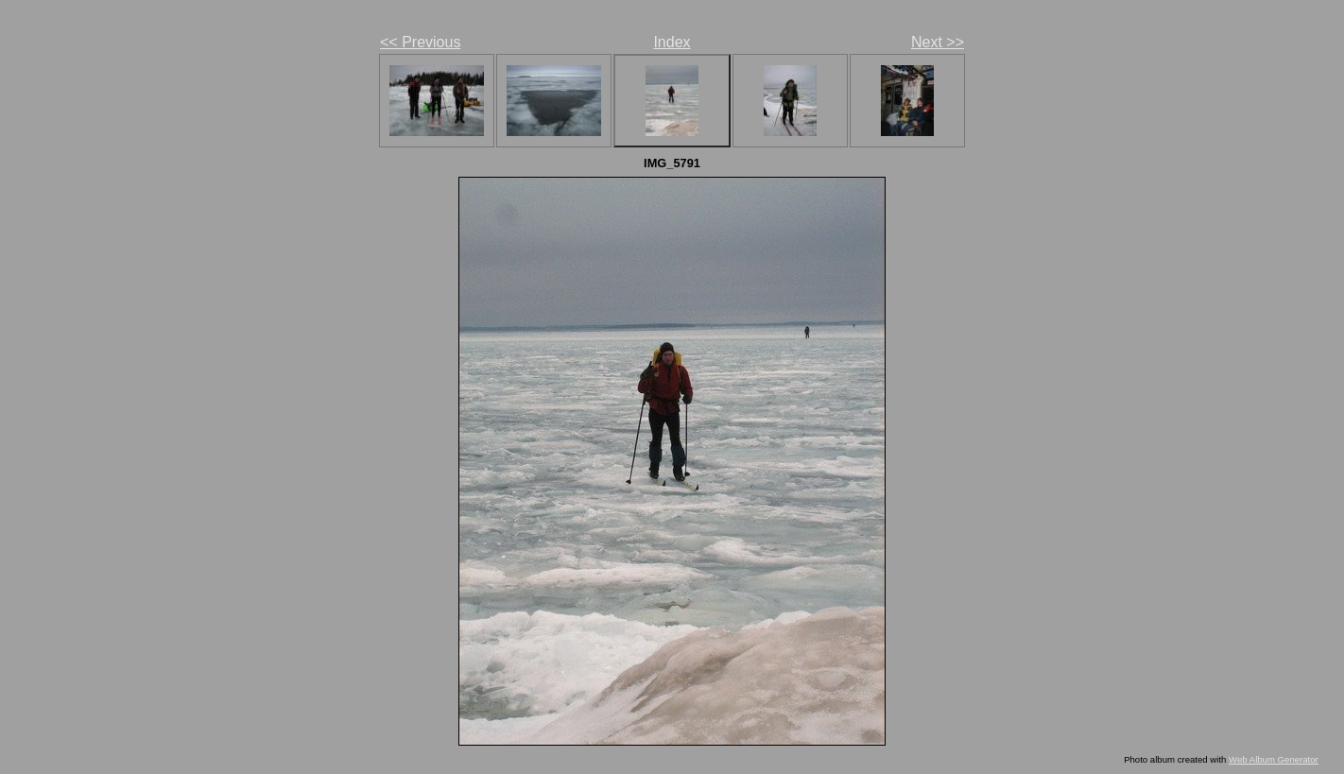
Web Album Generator (1273, 759)
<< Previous (420, 42)
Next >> (937, 42)
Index (671, 42)
